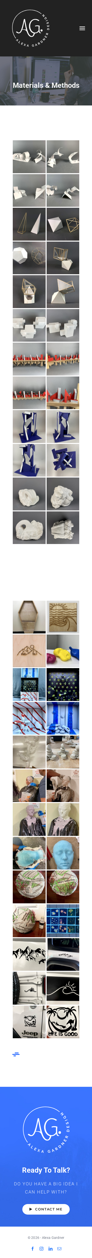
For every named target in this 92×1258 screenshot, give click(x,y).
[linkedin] (51, 1249)
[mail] (59, 1249)
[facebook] (33, 1249)
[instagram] (41, 1249)
